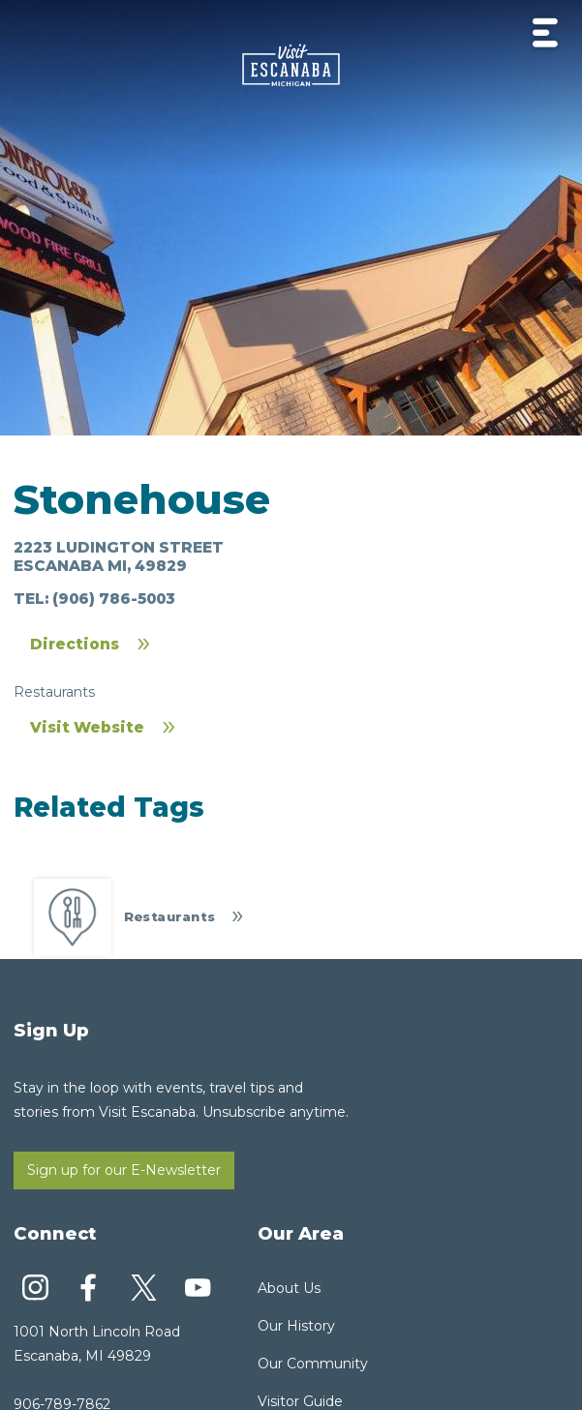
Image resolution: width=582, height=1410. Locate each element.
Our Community (313, 1363)
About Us (289, 1288)
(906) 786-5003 (113, 598)
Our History (296, 1326)
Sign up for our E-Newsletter (124, 1170)
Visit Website (87, 727)
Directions (74, 644)
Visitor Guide (300, 1401)
